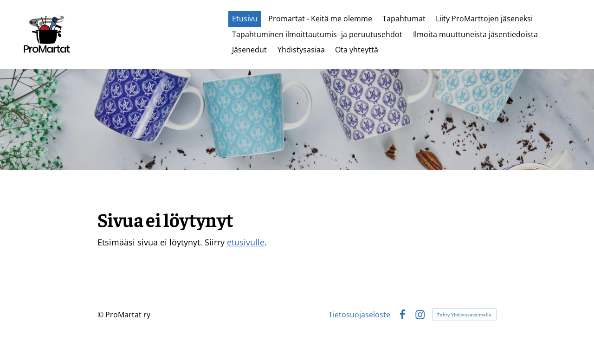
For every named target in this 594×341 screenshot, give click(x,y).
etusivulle (246, 242)
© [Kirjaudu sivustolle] (101, 314)
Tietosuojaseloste (359, 314)
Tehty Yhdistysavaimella (464, 314)
